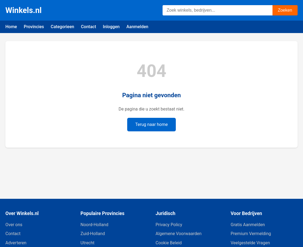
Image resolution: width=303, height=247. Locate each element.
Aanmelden (137, 26)
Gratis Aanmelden (248, 224)
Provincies (34, 26)
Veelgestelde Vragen (250, 242)
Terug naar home (151, 124)
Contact (88, 26)
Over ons (13, 224)
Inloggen (111, 26)
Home (11, 26)
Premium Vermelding (251, 233)
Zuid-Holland (92, 233)
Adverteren (15, 242)
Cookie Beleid (169, 242)
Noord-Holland (94, 224)
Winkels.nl (23, 10)
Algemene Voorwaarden (178, 233)
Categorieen (62, 26)
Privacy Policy (169, 224)
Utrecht (87, 242)
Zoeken (285, 10)
